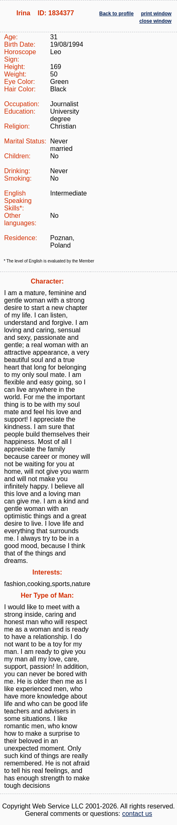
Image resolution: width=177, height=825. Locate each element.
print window (156, 14)
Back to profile (116, 14)
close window (155, 21)
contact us (137, 813)
